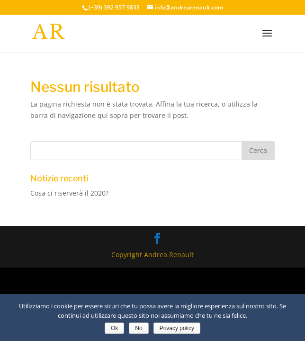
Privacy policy (177, 328)
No (138, 328)
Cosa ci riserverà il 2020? (69, 192)
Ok (114, 328)
